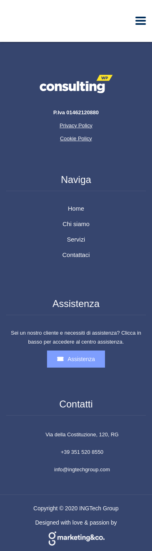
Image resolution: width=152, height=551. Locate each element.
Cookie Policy (76, 138)
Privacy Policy (76, 125)
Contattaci (76, 255)
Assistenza (76, 359)
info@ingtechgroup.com (82, 469)
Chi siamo (76, 224)
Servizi (76, 239)
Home (76, 208)
